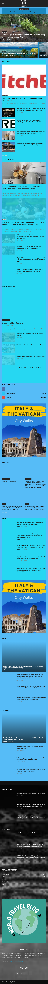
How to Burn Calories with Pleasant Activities (29, 368)
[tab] (24, 783)
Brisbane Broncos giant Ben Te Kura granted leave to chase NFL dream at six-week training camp (23, 223)
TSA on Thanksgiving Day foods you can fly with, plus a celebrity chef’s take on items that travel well (12, 508)
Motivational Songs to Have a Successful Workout (31, 356)
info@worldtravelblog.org (16, 961)
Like (45, 389)
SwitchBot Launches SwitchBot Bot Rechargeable (24, 12)
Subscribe (43, 397)
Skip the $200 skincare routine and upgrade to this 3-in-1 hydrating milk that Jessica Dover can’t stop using (31, 259)
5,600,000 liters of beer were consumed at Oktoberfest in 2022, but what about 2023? (23, 738)
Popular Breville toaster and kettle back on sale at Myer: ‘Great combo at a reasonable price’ (22, 188)
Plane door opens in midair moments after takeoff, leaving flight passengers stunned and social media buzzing (31, 570)
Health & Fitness (6, 320)
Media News (5, 95)
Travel (3, 51)
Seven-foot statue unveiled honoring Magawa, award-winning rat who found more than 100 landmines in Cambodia (30, 535)
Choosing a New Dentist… (12, 323)
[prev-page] (3, 154)
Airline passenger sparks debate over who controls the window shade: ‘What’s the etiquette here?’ (34, 508)
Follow (44, 393)
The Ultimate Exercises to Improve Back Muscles (31, 345)
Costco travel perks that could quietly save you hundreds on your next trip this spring (23, 667)
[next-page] (6, 154)
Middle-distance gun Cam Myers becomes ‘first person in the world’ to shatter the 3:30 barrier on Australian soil (31, 236)
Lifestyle (4, 32)
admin (3, 100)
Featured (43, 53)
